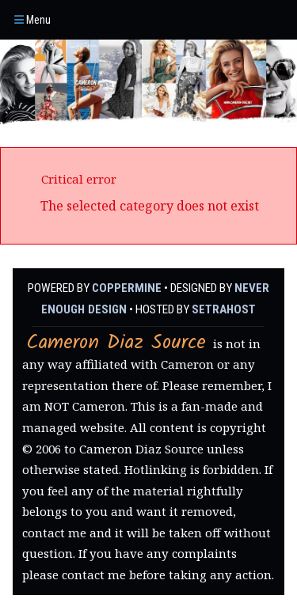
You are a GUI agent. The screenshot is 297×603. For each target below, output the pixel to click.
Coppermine (127, 288)
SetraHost (224, 309)
